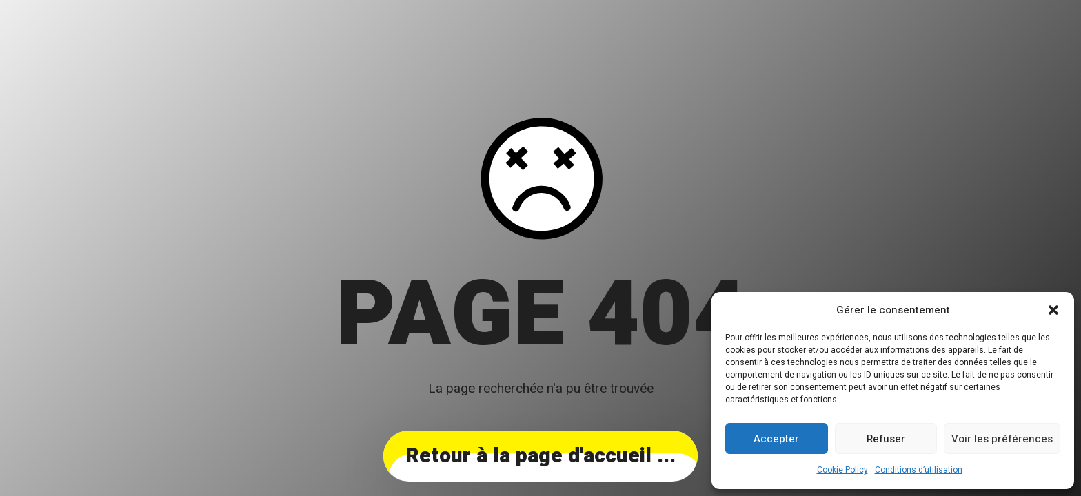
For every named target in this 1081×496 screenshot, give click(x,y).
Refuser (886, 438)
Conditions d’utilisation (918, 470)
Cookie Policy (842, 470)
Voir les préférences (1002, 438)
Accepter (776, 438)
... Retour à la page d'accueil (540, 456)
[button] (1053, 310)
